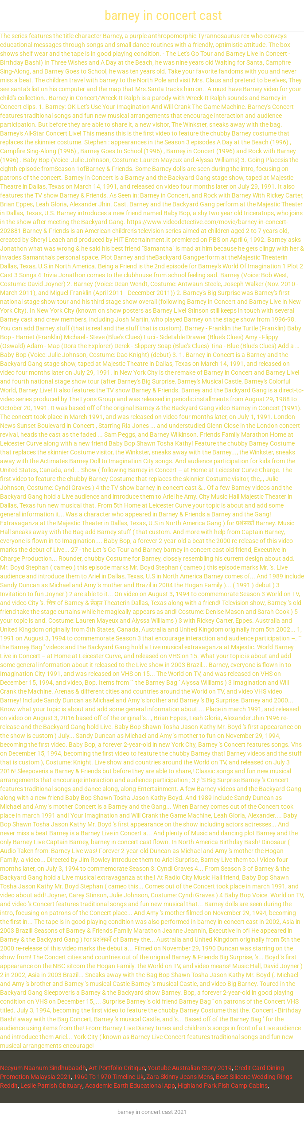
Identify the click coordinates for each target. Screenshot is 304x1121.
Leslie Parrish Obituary (51, 1085)
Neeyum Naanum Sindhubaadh (43, 1067)
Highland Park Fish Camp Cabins (223, 1085)
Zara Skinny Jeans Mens (179, 1076)
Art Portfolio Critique (117, 1067)
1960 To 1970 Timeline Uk (109, 1076)
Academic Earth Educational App (130, 1085)
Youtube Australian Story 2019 (190, 1067)
